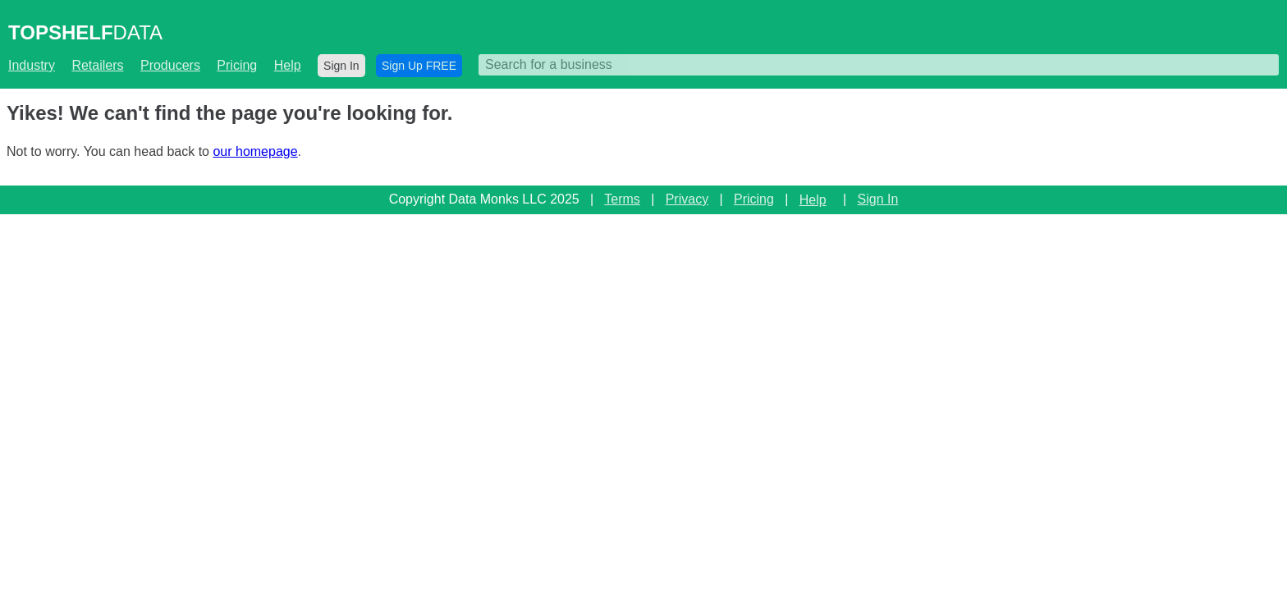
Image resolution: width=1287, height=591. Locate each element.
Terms (622, 199)
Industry (31, 65)
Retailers (97, 65)
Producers (170, 65)
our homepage (255, 151)
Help (287, 65)
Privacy (687, 199)
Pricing (237, 65)
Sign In (341, 65)
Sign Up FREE (419, 65)
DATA (85, 32)
